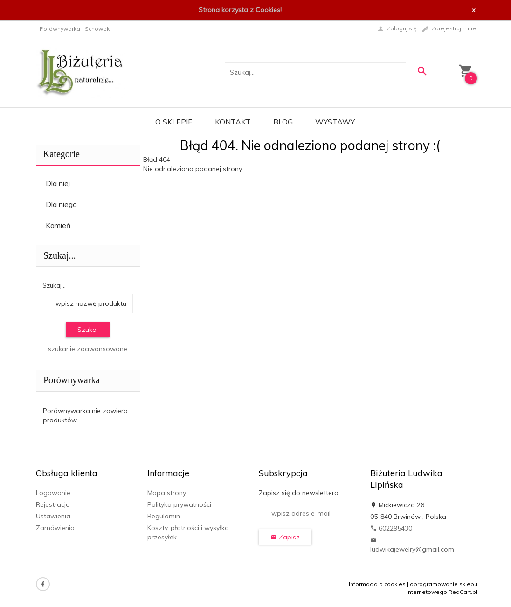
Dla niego (61, 204)
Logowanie (53, 493)
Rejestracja (53, 504)
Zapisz (285, 537)
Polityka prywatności (179, 504)
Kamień (58, 225)
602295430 (391, 528)
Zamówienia (55, 528)
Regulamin (163, 516)
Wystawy (335, 121)
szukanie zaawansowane (87, 349)
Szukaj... (59, 255)
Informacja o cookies (377, 583)
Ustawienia (53, 516)
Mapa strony (166, 493)
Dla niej (58, 183)
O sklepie (174, 121)
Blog (283, 121)
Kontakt (233, 121)
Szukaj (87, 329)
